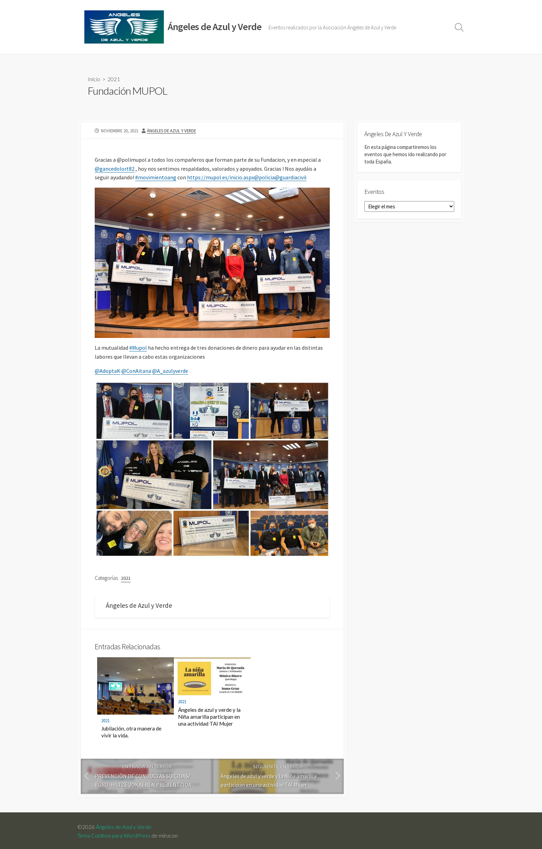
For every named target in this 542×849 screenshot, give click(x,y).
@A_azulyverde (170, 370)
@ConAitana (136, 370)
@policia (264, 177)
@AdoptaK (107, 370)
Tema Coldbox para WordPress (113, 835)
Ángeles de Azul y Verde (171, 130)
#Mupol (138, 347)
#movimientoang (155, 177)
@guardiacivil (291, 177)
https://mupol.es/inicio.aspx (220, 177)
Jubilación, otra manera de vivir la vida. (131, 731)
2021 (114, 79)
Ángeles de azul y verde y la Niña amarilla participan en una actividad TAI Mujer (209, 717)
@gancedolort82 (114, 168)
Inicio (94, 79)
